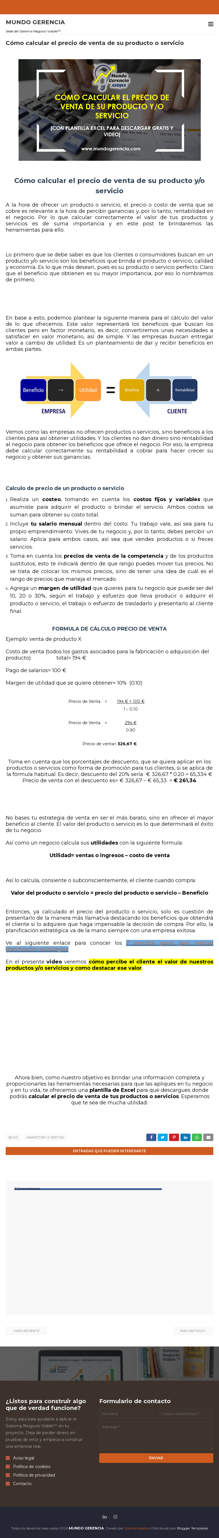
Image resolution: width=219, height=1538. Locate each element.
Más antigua (192, 1331)
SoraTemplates (137, 1528)
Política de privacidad (30, 1474)
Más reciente (27, 1331)
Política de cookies (28, 1466)
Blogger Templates (192, 1528)
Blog (13, 1137)
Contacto (19, 1483)
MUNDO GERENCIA (35, 22)
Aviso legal (20, 1457)
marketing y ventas (45, 1137)
